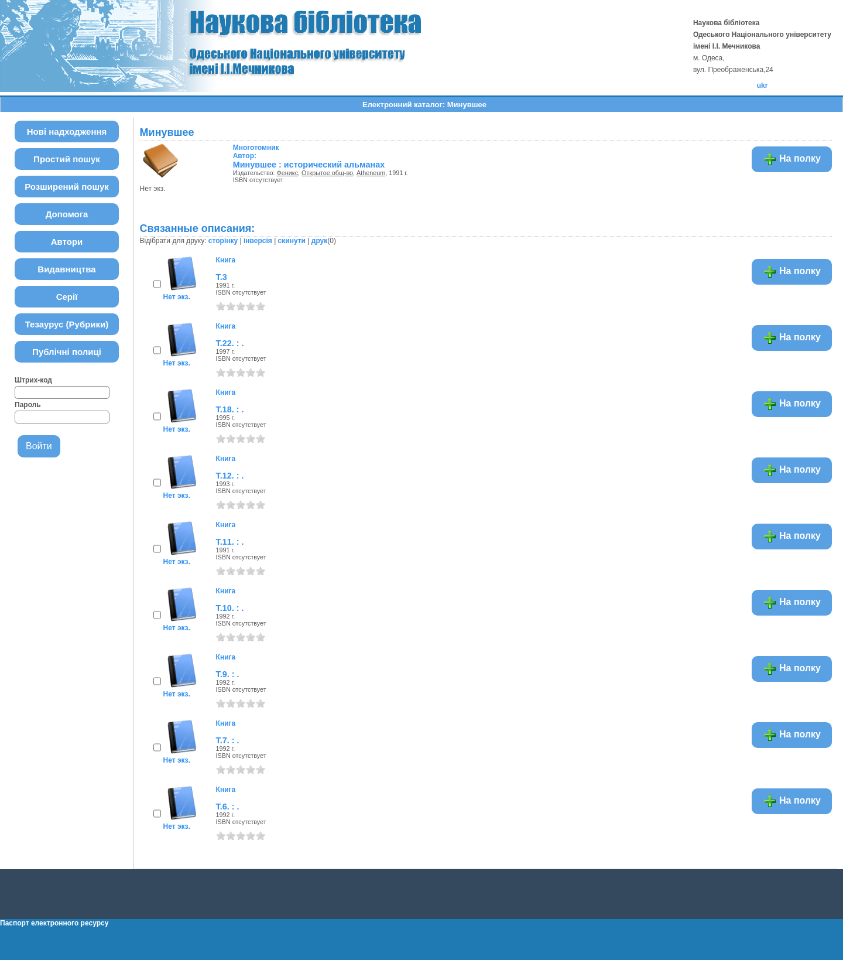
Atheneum (371, 172)
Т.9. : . (227, 674)
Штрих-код (33, 380)
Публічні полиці (66, 352)
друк (319, 241)
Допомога (67, 214)
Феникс (287, 172)
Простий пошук (66, 159)
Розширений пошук (67, 187)
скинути (292, 241)
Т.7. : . (227, 740)
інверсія (258, 241)
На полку (792, 159)
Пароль (28, 405)
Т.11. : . (230, 541)
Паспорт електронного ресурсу (54, 923)
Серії (67, 297)
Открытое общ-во (327, 172)
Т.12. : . (230, 475)
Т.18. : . (230, 409)
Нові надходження (67, 131)
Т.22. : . (230, 343)
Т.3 (221, 277)
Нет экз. (176, 297)
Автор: (256, 152)
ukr (762, 85)
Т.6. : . (227, 806)
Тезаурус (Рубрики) (67, 324)
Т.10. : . (230, 608)
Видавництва (66, 269)
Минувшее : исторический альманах (309, 164)
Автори (67, 242)
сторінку (223, 241)
